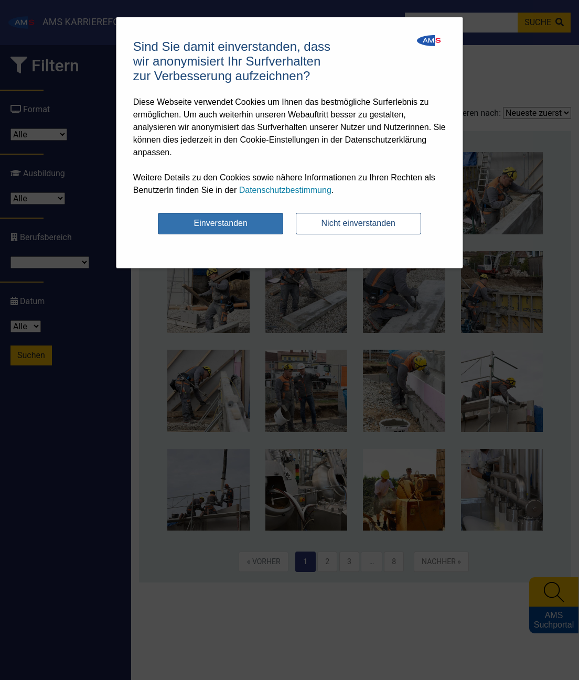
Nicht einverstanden (358, 223)
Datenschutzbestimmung (285, 190)
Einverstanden (221, 223)
